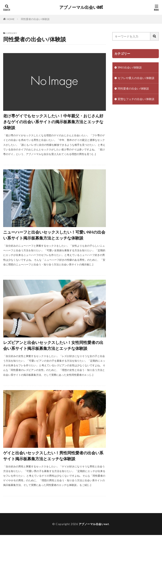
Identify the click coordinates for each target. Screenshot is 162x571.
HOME (11, 19)
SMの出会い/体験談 (131, 68)
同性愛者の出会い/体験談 (35, 19)
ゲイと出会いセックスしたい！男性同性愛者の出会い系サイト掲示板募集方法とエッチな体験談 (52, 486)
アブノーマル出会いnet (81, 7)
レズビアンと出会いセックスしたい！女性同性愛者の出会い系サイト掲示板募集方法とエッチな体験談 (54, 365)
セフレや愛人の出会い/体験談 (134, 81)
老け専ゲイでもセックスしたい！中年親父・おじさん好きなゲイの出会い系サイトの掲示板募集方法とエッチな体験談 (52, 124)
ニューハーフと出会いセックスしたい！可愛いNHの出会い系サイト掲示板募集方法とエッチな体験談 (53, 244)
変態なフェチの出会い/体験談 (134, 107)
